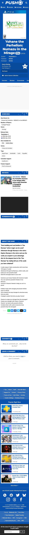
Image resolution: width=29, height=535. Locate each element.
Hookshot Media (13, 505)
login (22, 356)
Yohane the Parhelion (7, 148)
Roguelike (24, 153)
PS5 (3, 143)
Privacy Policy (21, 392)
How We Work (22, 389)
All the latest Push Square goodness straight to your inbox (14, 527)
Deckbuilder (13, 153)
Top (5, 389)
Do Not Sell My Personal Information (14, 508)
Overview (4, 80)
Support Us (7, 392)
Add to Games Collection (10, 76)
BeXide (11, 58)
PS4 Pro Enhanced (6, 166)
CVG (18, 520)
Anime (3, 156)
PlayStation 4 (12, 56)
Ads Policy (16, 395)
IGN (14, 518)
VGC (25, 518)
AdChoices (23, 506)
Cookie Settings (9, 398)
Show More (14, 485)
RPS (23, 520)
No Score (4, 71)
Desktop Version (19, 398)
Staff (14, 389)
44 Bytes (18, 506)
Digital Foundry (20, 515)
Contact (14, 392)
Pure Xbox (21, 512)
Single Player (5, 153)
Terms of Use (8, 395)
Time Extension (9, 515)
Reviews (12, 80)
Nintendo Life (13, 512)
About (10, 389)
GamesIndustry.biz (10, 520)
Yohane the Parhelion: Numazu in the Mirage (14, 47)
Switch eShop (9, 143)
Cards (18, 153)
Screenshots (20, 80)
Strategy (4, 129)
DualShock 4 (5, 161)
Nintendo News (6, 518)
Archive (23, 395)
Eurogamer (19, 518)
